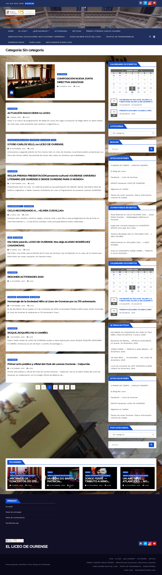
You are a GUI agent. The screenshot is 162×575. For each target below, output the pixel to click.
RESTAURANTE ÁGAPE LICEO (59, 42)
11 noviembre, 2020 (18, 306)
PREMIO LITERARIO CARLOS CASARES (103, 31)
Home (11, 31)
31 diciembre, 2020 (18, 281)
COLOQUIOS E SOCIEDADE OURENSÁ (18, 140)
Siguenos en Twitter (119, 189)
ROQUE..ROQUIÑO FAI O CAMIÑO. (27, 332)
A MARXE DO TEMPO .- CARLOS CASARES (129, 165)
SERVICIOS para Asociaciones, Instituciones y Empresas (36, 37)
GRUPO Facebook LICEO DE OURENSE (128, 183)
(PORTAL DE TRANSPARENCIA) (120, 37)
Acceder (9, 506)
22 (132, 88)
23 (138, 88)
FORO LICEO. (35, 42)
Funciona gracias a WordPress (16, 564)
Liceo (9, 237)
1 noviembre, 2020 (17, 337)
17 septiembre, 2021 (18, 183)
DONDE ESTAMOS (16, 42)
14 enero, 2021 (16, 250)
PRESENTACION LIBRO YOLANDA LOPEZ (135, 111)
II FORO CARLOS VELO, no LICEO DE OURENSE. (35, 144)
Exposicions (12, 297)
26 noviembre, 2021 (18, 148)
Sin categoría (62, 74)
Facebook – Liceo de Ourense (124, 177)
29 (114, 75)
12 (114, 84)
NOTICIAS (76, 31)
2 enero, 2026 (18, 485)
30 (120, 75)
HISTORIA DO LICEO (23, 297)
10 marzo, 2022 (65, 86)
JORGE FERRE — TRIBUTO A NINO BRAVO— (130, 349)
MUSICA (12, 472)
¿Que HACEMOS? (41, 31)
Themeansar (45, 564)
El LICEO (23, 31)
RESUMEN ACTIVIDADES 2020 (25, 276)
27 (67, 387)
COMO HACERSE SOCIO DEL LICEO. (85, 37)
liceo (77, 86)
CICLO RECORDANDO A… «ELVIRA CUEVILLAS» (35, 210)
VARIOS (53, 140)
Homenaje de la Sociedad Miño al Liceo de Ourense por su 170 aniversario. (51, 301)
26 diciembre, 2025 (133, 485)
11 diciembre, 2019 (17, 368)
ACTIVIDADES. (61, 31)
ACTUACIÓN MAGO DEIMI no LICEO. (29, 113)
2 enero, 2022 (15, 117)
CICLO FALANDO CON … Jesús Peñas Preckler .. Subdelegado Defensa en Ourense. (132, 217)
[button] (150, 37)
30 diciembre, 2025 (58, 485)
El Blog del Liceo (118, 171)
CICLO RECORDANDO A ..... (15, 206)
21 (126, 88)
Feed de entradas (13, 512)
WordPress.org (12, 523)
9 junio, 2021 (15, 215)
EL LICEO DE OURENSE (27, 546)
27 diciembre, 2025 (95, 485)
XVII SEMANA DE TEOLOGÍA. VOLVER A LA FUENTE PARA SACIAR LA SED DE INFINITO (136, 101)
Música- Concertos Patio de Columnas (22, 475)
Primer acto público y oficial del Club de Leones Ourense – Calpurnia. (48, 364)
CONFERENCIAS (34, 140)
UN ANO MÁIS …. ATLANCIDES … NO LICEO (130, 357)
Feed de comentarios (15, 518)
